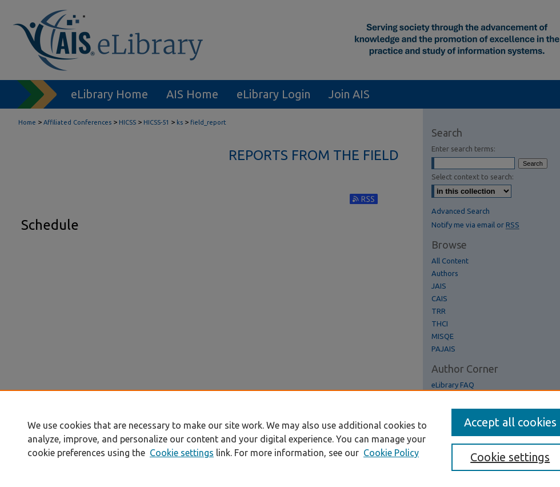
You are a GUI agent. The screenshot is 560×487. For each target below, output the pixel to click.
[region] (280, 438)
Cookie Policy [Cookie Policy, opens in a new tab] (391, 453)
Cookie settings (182, 453)
